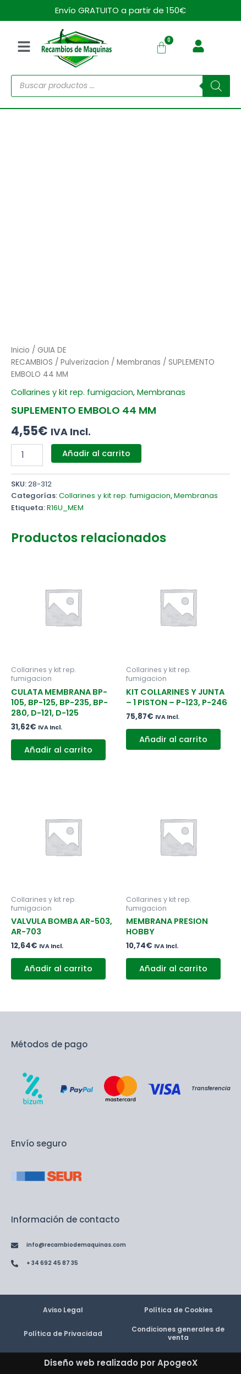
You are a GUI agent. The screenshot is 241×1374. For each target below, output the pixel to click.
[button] (24, 48)
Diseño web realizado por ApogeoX (121, 1362)
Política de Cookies (178, 1310)
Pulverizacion (85, 362)
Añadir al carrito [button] (58, 749)
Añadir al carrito (96, 453)
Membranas (139, 362)
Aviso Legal (63, 1310)
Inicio (20, 350)
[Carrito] (161, 48)
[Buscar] (216, 86)
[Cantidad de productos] (27, 455)
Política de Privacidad (63, 1333)
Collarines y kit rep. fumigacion (72, 392)
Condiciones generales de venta (178, 1333)
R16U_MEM (65, 507)
